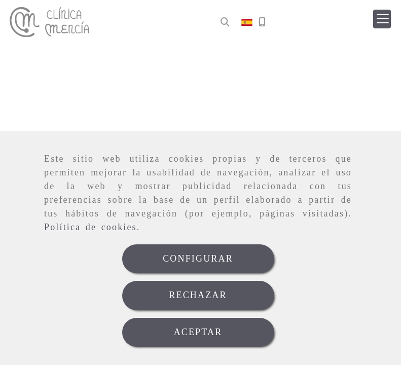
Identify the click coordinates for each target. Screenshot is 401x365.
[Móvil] (262, 22)
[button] (382, 19)
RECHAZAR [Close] (198, 295)
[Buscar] (225, 22)
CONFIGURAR (198, 258)
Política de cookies (90, 227)
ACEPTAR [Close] (198, 332)
